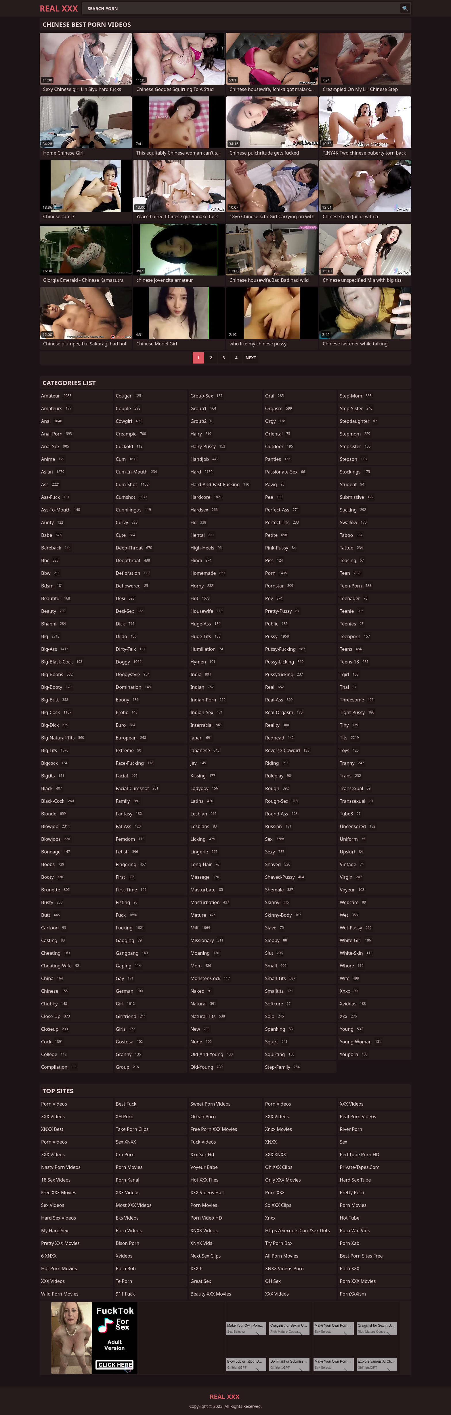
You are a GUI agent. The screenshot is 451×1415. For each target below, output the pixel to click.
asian (53, 471)
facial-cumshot (138, 788)
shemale (280, 889)
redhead (280, 737)
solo (275, 1016)
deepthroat (134, 560)
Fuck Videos (203, 1142)
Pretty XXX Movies (60, 1243)
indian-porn (208, 699)
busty (52, 902)
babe (52, 535)
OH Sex (273, 1281)
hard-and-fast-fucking (220, 484)
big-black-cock (62, 661)
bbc (50, 560)
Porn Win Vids (355, 1230)
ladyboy (204, 788)
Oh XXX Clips (279, 1167)
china (52, 978)
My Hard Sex (54, 1230)
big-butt (55, 699)
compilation (59, 1067)
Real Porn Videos (358, 1116)
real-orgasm (284, 712)
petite (276, 535)
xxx (349, 1016)
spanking (279, 1029)
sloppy (276, 940)
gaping (129, 965)
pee (274, 497)
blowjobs (56, 839)
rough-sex (282, 801)
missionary (207, 940)
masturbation (210, 902)
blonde (54, 813)
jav (198, 763)
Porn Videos (54, 1104)
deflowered (133, 585)
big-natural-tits (63, 737)
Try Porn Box (279, 1243)
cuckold (130, 446)
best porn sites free (361, 1256)
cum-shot (133, 484)
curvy (127, 522)
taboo (352, 535)
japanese (205, 750)
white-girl (356, 940)
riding (277, 763)
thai (349, 687)
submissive (357, 497)
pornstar (280, 585)
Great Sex (200, 1281)
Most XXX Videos (134, 1205)
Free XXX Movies (58, 1192)
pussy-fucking (286, 649)
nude (201, 1041)
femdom (131, 839)
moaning (205, 953)
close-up (56, 1016)
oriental (278, 433)
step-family (283, 1067)
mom (201, 965)
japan (201, 737)
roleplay (279, 775)
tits (350, 737)
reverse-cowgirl (288, 750)
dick (126, 623)
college (54, 1054)
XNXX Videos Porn (284, 1268)
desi (126, 598)
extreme (129, 750)
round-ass (282, 813)
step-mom (356, 395)
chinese (55, 991)
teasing (352, 560)
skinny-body (284, 915)
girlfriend (131, 1016)
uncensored (358, 826)
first (126, 877)
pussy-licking (285, 661)
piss (274, 560)
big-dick (55, 725)
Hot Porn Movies (59, 1268)
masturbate (207, 889)
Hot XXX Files (204, 1180)
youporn (354, 1054)
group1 (203, 408)
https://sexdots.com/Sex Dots (297, 1230)
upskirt (352, 851)
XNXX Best (52, 1129)
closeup (55, 1029)
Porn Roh (126, 1268)
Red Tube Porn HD (359, 1154)
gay (125, 978)
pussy (278, 636)
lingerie (204, 851)
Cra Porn (125, 1154)
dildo (127, 636)
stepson (354, 459)
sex (275, 839)
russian (279, 826)
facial (127, 775)
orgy (276, 421)
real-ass (279, 699)
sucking (354, 509)
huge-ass (206, 623)
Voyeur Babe (204, 1167)
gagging (129, 940)
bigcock (55, 763)
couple (129, 408)
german (130, 991)
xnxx (349, 991)
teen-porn (356, 585)
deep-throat (135, 547)
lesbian (204, 813)
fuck (127, 915)
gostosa (130, 1041)
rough (277, 788)
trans (351, 775)
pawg (275, 484)
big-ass (55, 649)
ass (51, 484)
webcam (353, 902)
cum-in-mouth (137, 471)
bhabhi (54, 623)
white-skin (357, 953)
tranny (352, 763)
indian (202, 687)
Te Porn (124, 1281)
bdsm (52, 585)
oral (275, 395)
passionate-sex (285, 471)
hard (202, 471)
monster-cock (210, 978)
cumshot (132, 497)
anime (53, 459)
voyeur (353, 889)
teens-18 (355, 661)
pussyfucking (284, 674)
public (277, 623)
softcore (278, 1003)
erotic (127, 712)
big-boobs (57, 674)
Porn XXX (275, 1192)
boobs (53, 864)
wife (350, 978)
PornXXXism (353, 1294)
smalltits (280, 991)
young (352, 1029)
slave (275, 927)
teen (351, 573)
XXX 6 (196, 1268)
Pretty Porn (352, 1192)
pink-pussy (281, 547)
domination (134, 687)
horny (202, 585)
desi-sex (130, 611)
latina (202, 801)
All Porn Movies (281, 1256)
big (51, 636)
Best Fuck (126, 1104)
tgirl (350, 674)
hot (200, 598)
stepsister (356, 446)
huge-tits (206, 636)
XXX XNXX (275, 1154)
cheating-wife (61, 965)
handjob (205, 459)
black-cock (58, 801)
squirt (277, 1041)
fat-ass (129, 826)
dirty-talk (131, 649)
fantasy (130, 813)
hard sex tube (355, 1180)
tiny (350, 725)
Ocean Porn (203, 1116)
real (275, 687)
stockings (355, 471)
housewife (207, 611)
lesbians (204, 826)
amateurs (57, 408)
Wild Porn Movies (60, 1294)
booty (52, 877)
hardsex (204, 509)
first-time (132, 889)
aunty (53, 522)
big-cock (57, 712)
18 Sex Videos (56, 1180)
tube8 (351, 813)
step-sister (357, 408)
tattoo (352, 547)
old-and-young (212, 1054)
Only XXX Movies (283, 1180)
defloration (133, 573)
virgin (351, 877)
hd (198, 522)
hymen (203, 661)
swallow (354, 522)
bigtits (53, 775)
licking (203, 839)
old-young (207, 1067)
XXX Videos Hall (206, 1192)
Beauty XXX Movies (210, 1294)
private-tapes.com (359, 1167)
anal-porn (57, 433)
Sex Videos (52, 1205)
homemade (208, 573)
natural (203, 1003)
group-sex (207, 395)
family (128, 801)
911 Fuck (125, 1294)
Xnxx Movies (278, 1129)
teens (351, 649)
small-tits (281, 978)
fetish (128, 851)
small (276, 965)
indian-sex (207, 712)
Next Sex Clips (205, 1256)
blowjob (56, 826)
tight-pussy (358, 712)
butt (51, 915)
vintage (352, 864)
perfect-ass (282, 509)
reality (278, 725)
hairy (201, 433)
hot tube (349, 1218)
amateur (57, 395)
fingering (131, 864)
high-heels (206, 547)
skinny (277, 902)
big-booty (57, 687)
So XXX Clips (278, 1205)
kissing (203, 775)
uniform (353, 839)
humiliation (207, 649)
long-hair (205, 864)
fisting (127, 902)
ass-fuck (56, 497)
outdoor (280, 446)
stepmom (356, 433)
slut (274, 953)
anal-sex (55, 446)
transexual (356, 788)
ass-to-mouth (61, 509)
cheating (56, 953)
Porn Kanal (127, 1180)
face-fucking (135, 763)
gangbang (133, 953)
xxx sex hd (202, 1154)
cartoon (54, 927)
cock (52, 1041)
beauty (54, 611)
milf (200, 927)
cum (127, 459)
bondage (56, 851)
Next (251, 357)
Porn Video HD (206, 1218)
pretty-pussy (283, 611)
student (353, 484)
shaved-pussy (285, 877)
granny (129, 1054)
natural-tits (208, 1016)
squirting (280, 1054)
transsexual (357, 801)
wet (349, 915)
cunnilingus (134, 509)
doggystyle (133, 674)
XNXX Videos (203, 1230)
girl (126, 1003)
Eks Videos (127, 1218)
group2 (202, 421)
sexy (275, 851)
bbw (51, 573)
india (201, 674)
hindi (201, 560)
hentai (202, 535)
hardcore (206, 497)
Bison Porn (127, 1243)
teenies (352, 623)
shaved (278, 864)
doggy (129, 661)
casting (53, 940)
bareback (56, 547)
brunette (56, 889)
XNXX (271, 1142)
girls (126, 1029)
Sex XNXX (126, 1142)
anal (52, 421)
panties (278, 459)
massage (205, 877)
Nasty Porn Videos (61, 1167)
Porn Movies (129, 1167)
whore (352, 965)
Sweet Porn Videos (210, 1104)
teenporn (355, 636)
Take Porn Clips (132, 1129)
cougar (129, 395)
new (200, 1029)
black (52, 788)
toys (350, 750)
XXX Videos (53, 1116)
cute (126, 535)
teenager (354, 598)
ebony (128, 699)
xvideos (353, 1003)
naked (201, 991)
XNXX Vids (201, 1243)
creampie (132, 433)
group (128, 1067)
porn (276, 573)
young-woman (361, 1041)
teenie (352, 611)
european (132, 737)
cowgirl (129, 421)
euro (126, 725)
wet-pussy (356, 927)
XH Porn (124, 1116)
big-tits (55, 750)
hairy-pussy (208, 446)
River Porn (351, 1129)
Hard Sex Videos (58, 1218)
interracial (206, 725)
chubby (54, 1003)
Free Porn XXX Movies (213, 1129)
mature (203, 915)
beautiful (56, 598)
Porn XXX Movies (358, 1281)
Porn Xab (349, 1243)
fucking (131, 927)
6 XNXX (49, 1256)
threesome (357, 699)
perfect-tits (282, 522)
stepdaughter (359, 421)
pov (274, 598)
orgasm (279, 408)
